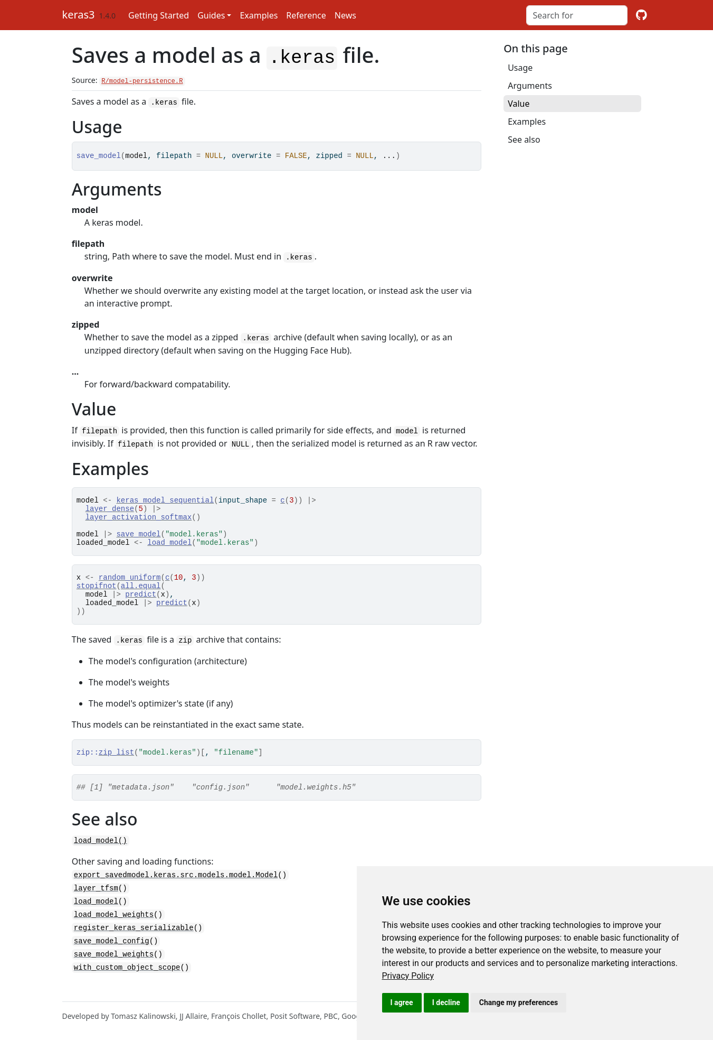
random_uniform (130, 584)
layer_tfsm (96, 902)
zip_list (116, 766)
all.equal (141, 594)
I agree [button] (402, 1002)
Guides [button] (211, 15)
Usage (520, 67)
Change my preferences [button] (518, 1002)
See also (524, 139)
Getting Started (158, 15)
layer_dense (109, 507)
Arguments (530, 85)
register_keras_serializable (134, 940)
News (345, 15)
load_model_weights (114, 928)
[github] (641, 15)
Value (518, 103)
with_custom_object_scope (127, 978)
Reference (306, 15)
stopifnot (97, 594)
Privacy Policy (408, 976)
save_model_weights (114, 966)
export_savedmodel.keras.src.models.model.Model (176, 890)
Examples (259, 15)
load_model (169, 547)
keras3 (78, 14)
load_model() (100, 856)
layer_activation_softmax (138, 517)
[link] (408, 976)
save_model (138, 537)
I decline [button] (446, 1002)
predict (140, 604)
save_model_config (111, 953)
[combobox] (577, 15)
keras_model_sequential (165, 497)
